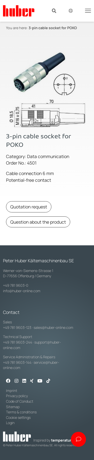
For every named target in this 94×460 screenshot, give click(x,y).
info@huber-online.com (21, 290)
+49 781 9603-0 (15, 285)
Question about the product (38, 222)
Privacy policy (17, 395)
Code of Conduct (19, 401)
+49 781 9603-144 (17, 362)
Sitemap (13, 406)
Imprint (11, 390)
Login (10, 422)
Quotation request (28, 207)
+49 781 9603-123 (17, 327)
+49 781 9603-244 (17, 342)
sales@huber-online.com (53, 327)
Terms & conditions (21, 412)
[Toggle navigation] (88, 10)
